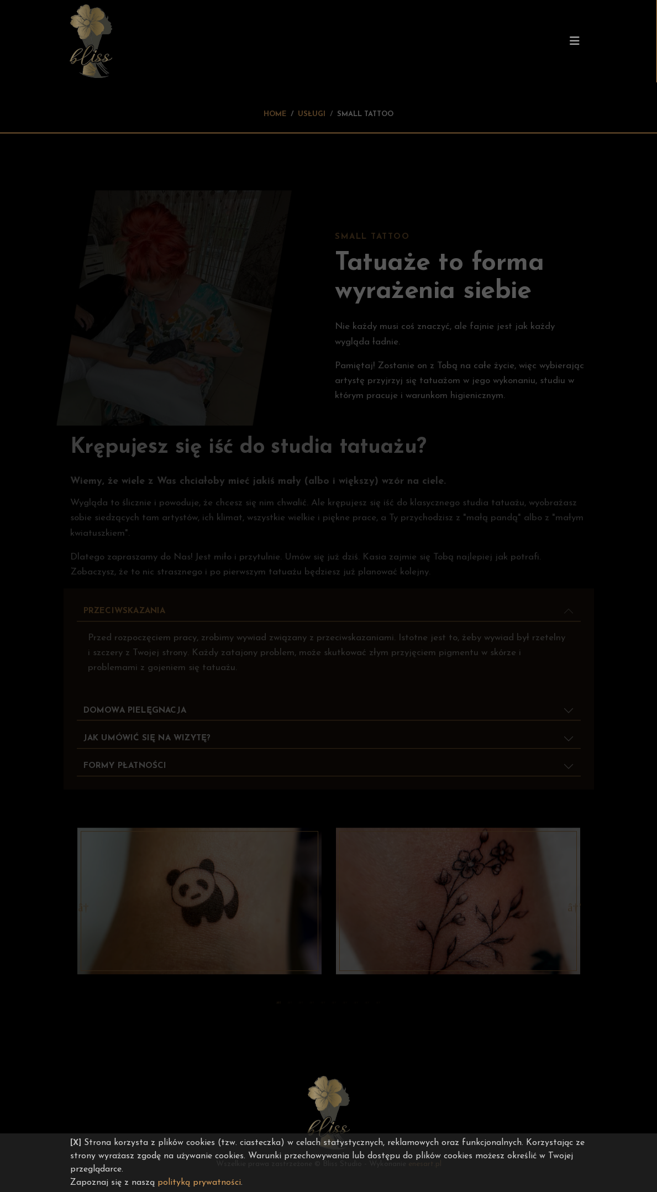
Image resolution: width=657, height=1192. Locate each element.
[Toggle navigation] (574, 41)
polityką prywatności (199, 1182)
